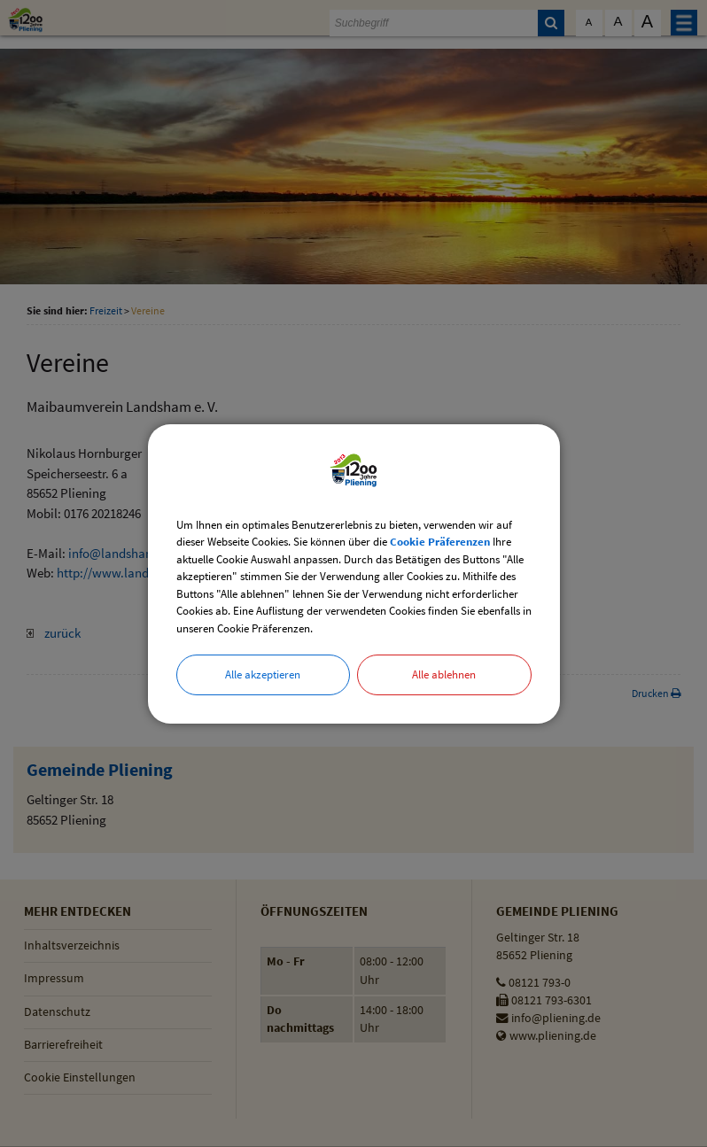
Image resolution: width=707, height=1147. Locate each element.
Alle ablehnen (444, 674)
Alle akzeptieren (262, 674)
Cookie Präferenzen (440, 541)
